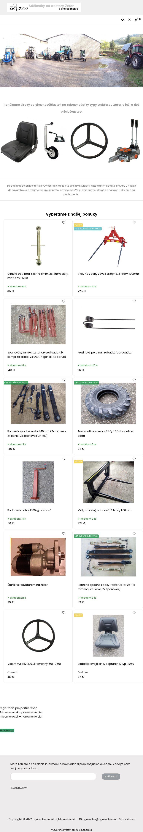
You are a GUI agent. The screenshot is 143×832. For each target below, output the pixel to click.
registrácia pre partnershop (18, 708)
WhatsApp (7, 730)
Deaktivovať (19, 788)
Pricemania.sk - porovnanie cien (21, 712)
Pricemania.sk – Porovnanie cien (21, 716)
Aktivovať (111, 776)
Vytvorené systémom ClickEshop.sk (71, 829)
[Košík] (138, 19)
